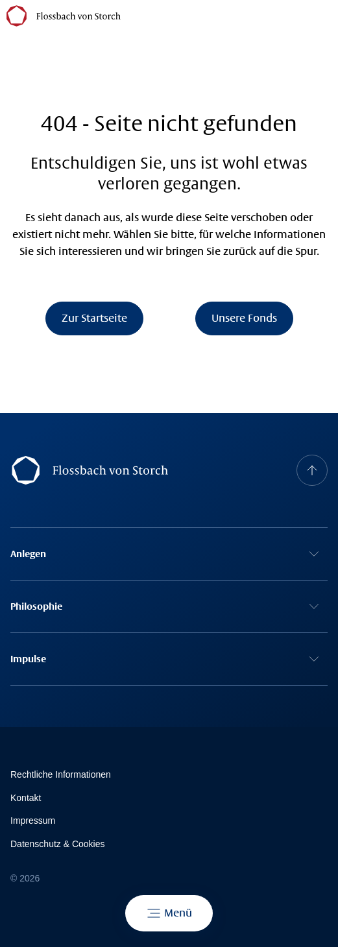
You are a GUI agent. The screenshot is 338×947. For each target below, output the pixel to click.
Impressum (32, 820)
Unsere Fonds (244, 318)
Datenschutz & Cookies (57, 844)
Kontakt (25, 798)
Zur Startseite (94, 318)
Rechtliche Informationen (60, 774)
